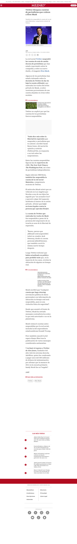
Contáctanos (30, 493)
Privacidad (43, 493)
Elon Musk (45, 71)
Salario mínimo (60, 1)
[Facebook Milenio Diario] (29, 512)
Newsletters (30, 490)
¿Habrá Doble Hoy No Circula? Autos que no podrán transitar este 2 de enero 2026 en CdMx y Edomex (42, 439)
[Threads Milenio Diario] (47, 512)
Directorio (43, 490)
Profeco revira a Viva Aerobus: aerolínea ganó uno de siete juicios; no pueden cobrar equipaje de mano (44, 283)
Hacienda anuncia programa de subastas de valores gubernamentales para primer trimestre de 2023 (44, 275)
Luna (36, 1)
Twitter (39, 59)
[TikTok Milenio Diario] (38, 517)
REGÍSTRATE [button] (73, 5)
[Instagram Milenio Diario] (41, 512)
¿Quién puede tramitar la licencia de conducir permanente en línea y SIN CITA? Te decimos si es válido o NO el (42, 465)
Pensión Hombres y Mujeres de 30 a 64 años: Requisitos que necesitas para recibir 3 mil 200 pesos (42, 448)
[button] (1, 5)
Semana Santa (68, 1)
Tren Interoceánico (16, 1)
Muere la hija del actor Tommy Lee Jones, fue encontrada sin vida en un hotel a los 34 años (42, 471)
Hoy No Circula (41, 1)
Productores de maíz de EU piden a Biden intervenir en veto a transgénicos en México (44, 105)
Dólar (23, 1)
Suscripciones (31, 496)
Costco (54, 1)
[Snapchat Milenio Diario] (44, 517)
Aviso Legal (43, 496)
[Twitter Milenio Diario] (35, 512)
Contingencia (28, 1)
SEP (33, 1)
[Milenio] (38, 5)
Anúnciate (30, 499)
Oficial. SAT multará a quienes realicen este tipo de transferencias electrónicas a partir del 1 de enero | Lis (42, 456)
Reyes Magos (49, 1)
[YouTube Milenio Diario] (32, 517)
